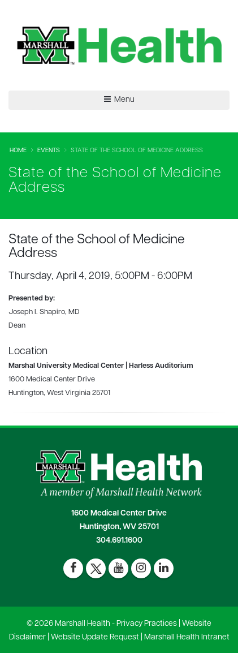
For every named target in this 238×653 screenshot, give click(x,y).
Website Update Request (95, 637)
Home (18, 151)
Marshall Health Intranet (187, 637)
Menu (119, 99)
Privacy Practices (146, 624)
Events (48, 151)
